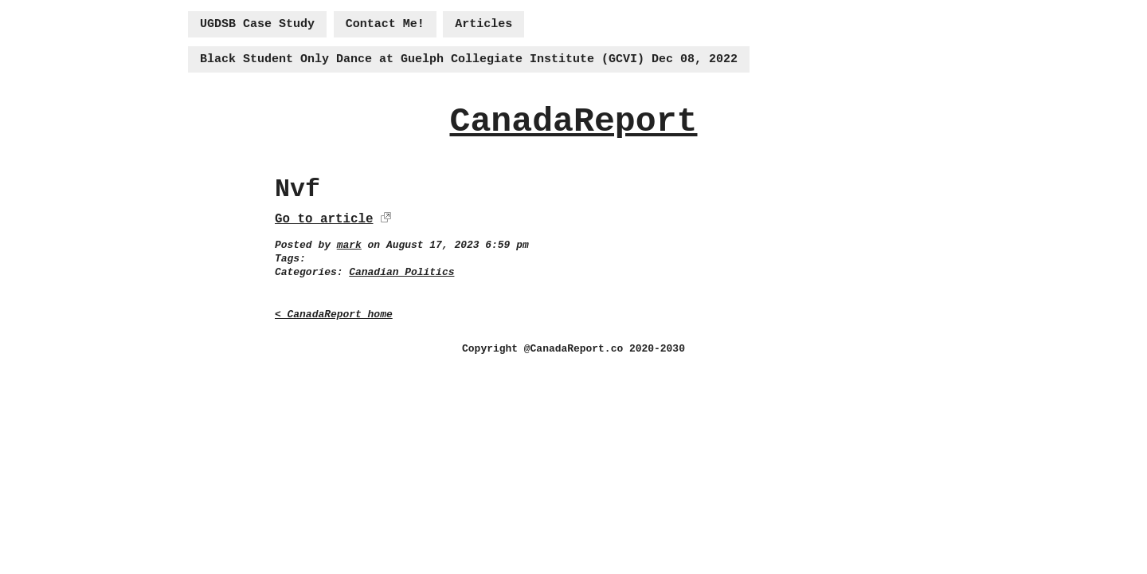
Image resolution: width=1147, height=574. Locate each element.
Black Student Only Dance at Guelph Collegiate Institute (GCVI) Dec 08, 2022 (469, 59)
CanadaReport (573, 121)
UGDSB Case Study (257, 24)
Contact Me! (385, 24)
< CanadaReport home (334, 314)
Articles (483, 24)
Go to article (324, 219)
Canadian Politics (401, 272)
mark (349, 245)
